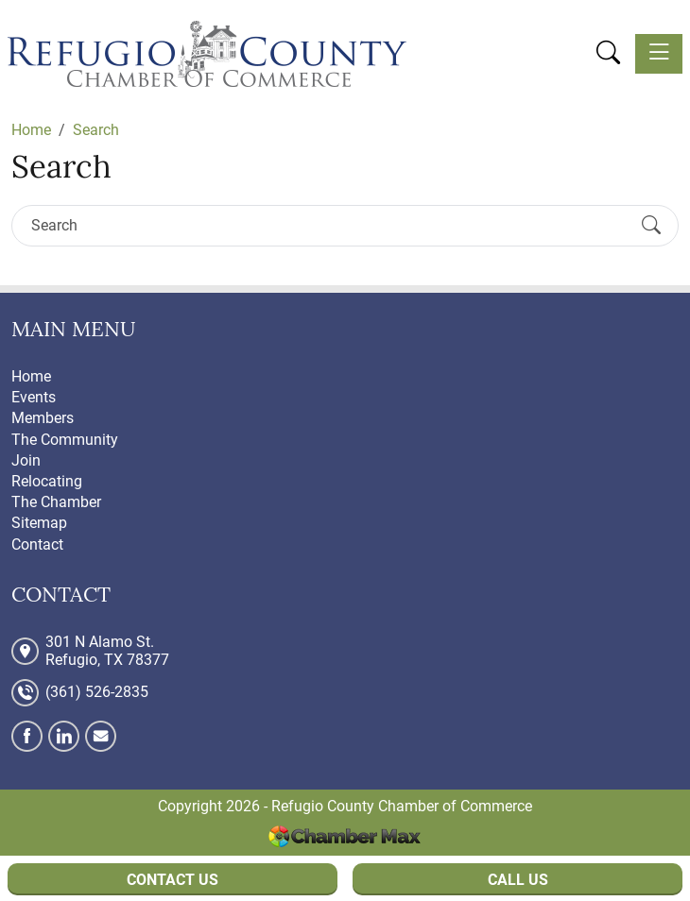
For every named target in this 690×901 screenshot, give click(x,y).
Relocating (46, 481)
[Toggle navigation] (658, 54)
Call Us (518, 880)
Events (33, 397)
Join (26, 460)
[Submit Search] (651, 226)
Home (31, 376)
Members (42, 418)
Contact (37, 544)
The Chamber (56, 502)
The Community (64, 440)
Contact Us (172, 880)
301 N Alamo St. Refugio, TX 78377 (107, 651)
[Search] (328, 225)
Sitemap (39, 523)
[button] (608, 53)
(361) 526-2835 (96, 692)
